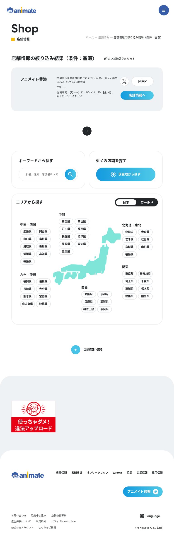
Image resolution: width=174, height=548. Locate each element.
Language (152, 516)
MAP (142, 81)
